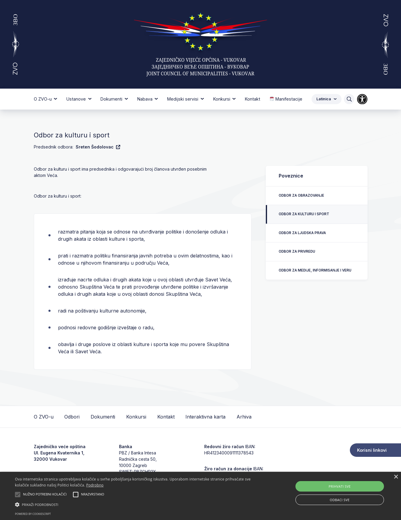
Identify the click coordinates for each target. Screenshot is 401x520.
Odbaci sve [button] (340, 500)
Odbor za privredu (297, 251)
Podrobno (94, 485)
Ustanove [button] (76, 98)
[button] (135, 504)
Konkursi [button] (222, 98)
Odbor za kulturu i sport (304, 214)
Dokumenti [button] (111, 98)
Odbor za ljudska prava (302, 233)
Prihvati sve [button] (340, 486)
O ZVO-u (44, 417)
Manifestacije (286, 98)
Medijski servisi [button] (183, 98)
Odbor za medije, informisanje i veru (315, 270)
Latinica (326, 99)
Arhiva (244, 417)
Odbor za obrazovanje (301, 195)
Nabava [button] (145, 98)
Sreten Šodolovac (98, 146)
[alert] (200, 496)
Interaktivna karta (205, 417)
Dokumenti (103, 417)
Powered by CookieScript (33, 514)
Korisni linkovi (372, 450)
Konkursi (136, 417)
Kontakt (252, 98)
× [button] (396, 477)
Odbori (72, 417)
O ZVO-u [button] (43, 98)
